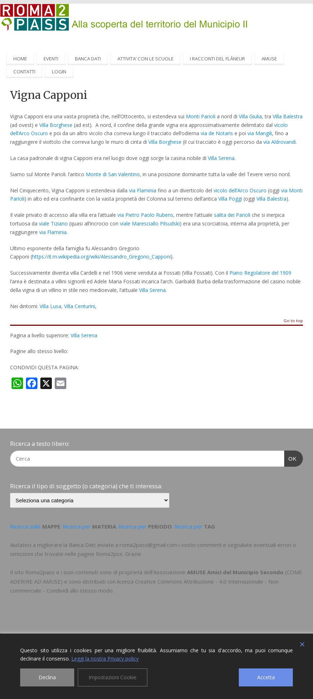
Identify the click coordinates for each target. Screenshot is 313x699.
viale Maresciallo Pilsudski (150, 223)
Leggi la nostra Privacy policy (105, 658)
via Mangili (259, 133)
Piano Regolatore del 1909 (260, 272)
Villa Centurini (79, 306)
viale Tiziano (53, 223)
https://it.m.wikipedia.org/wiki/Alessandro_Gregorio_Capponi (101, 256)
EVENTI (51, 58)
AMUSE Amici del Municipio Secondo (235, 572)
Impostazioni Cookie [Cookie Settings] (113, 677)
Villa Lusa (50, 306)
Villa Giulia (250, 116)
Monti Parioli (200, 116)
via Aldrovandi (279, 141)
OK (290, 458)
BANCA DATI (88, 58)
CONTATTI (24, 71)
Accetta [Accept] (266, 677)
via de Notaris (217, 133)
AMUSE (269, 58)
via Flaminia (142, 190)
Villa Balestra (288, 116)
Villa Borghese (55, 125)
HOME (20, 58)
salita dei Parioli (232, 214)
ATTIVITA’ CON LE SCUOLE (145, 58)
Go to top (293, 321)
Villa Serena (221, 158)
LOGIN (59, 71)
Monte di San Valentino (113, 174)
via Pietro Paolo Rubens (145, 214)
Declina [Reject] (47, 677)
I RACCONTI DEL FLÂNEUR (217, 58)
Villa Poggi (230, 198)
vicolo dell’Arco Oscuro (239, 190)
